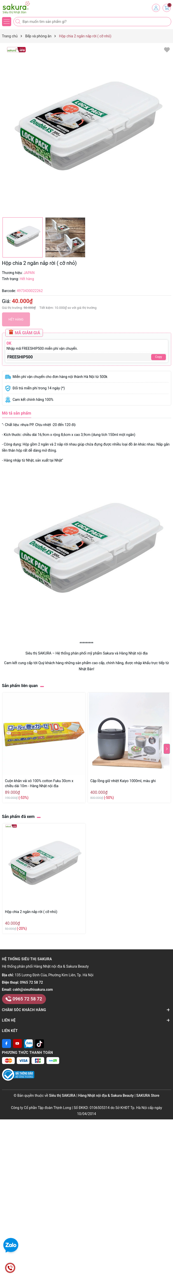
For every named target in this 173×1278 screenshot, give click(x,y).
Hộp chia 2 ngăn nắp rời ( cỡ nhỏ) (31, 912)
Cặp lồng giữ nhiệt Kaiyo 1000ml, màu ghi (123, 781)
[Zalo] (28, 1043)
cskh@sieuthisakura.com (33, 989)
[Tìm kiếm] (18, 21)
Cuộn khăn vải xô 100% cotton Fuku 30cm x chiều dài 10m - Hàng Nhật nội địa (39, 783)
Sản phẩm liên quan (20, 685)
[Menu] (6, 21)
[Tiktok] (39, 1043)
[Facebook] (6, 1043)
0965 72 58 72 (31, 982)
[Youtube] (17, 1043)
